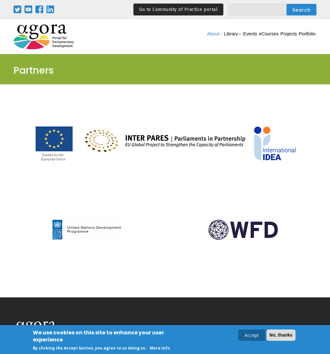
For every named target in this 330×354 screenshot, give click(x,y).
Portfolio (303, 40)
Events (223, 40)
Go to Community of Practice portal (178, 9)
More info (160, 348)
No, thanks (281, 335)
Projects (276, 40)
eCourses (248, 40)
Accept (252, 336)
